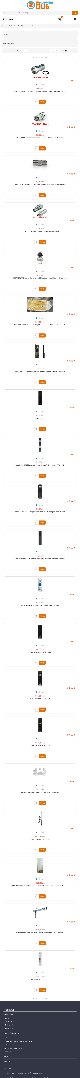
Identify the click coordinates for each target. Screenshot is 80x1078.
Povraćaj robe (8, 1052)
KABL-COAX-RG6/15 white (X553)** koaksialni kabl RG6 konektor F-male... (40, 325)
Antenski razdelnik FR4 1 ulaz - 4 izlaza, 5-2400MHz (40, 792)
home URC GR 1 (40, 418)
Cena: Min (55, 51)
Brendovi (6, 1061)
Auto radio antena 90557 (40, 839)
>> (46, 57)
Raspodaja (7, 1068)
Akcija (5, 1065)
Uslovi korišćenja (9, 1028)
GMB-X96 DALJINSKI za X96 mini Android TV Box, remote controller (40, 371)
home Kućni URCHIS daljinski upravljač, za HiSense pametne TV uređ (40, 512)
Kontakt (6, 1038)
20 (25, 51)
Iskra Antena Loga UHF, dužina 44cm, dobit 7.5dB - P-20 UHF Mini (40, 932)
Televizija (21, 26)
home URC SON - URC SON (40, 699)
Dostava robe (8, 1014)
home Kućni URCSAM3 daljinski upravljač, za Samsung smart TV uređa (40, 558)
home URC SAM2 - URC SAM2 (40, 652)
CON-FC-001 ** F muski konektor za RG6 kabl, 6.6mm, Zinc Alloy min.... (40, 138)
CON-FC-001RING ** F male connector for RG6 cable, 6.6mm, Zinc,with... (40, 91)
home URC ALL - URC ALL (40, 979)
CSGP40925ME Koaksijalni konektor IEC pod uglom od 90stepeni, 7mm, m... (40, 278)
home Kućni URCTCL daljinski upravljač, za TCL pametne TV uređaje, (40, 465)
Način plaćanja (8, 1021)
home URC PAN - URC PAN (40, 745)
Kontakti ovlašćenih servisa (13, 1045)
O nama (6, 1018)
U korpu (42, 102)
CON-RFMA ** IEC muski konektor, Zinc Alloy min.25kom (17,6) (40, 231)
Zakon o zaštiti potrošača (12, 1048)
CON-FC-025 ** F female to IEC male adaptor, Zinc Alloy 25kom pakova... (40, 184)
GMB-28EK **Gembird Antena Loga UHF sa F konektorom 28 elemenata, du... (40, 886)
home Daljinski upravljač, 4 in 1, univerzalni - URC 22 (40, 605)
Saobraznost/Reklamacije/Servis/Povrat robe (19, 1041)
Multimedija (12, 26)
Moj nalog (8, 19)
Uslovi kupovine (8, 1025)
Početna (4, 26)
